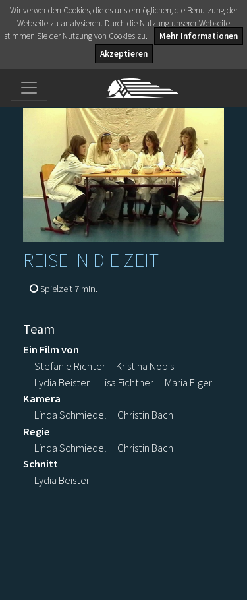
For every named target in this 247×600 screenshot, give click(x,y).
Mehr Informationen (198, 36)
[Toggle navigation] (29, 88)
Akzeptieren (124, 53)
